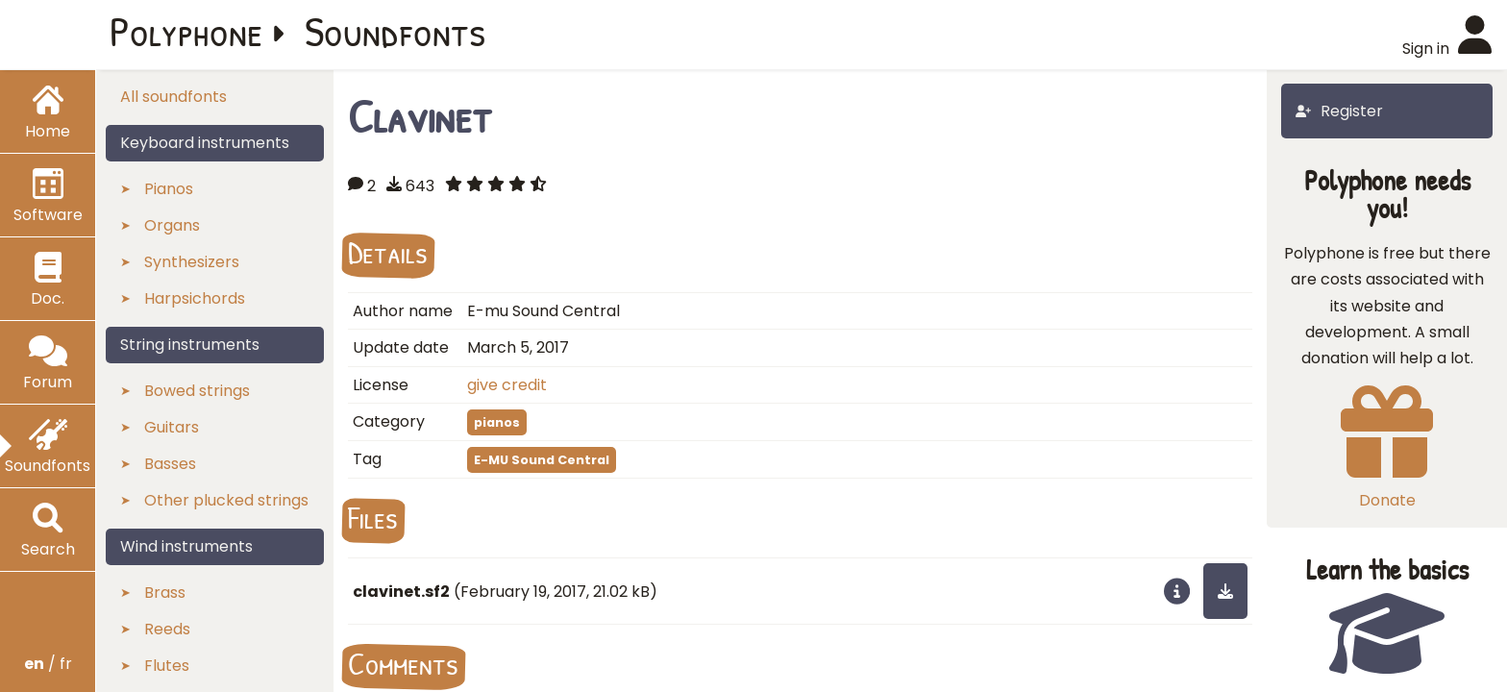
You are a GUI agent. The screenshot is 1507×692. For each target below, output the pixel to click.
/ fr (48, 664)
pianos (497, 422)
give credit (507, 385)
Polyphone (186, 31)
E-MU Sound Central (541, 460)
